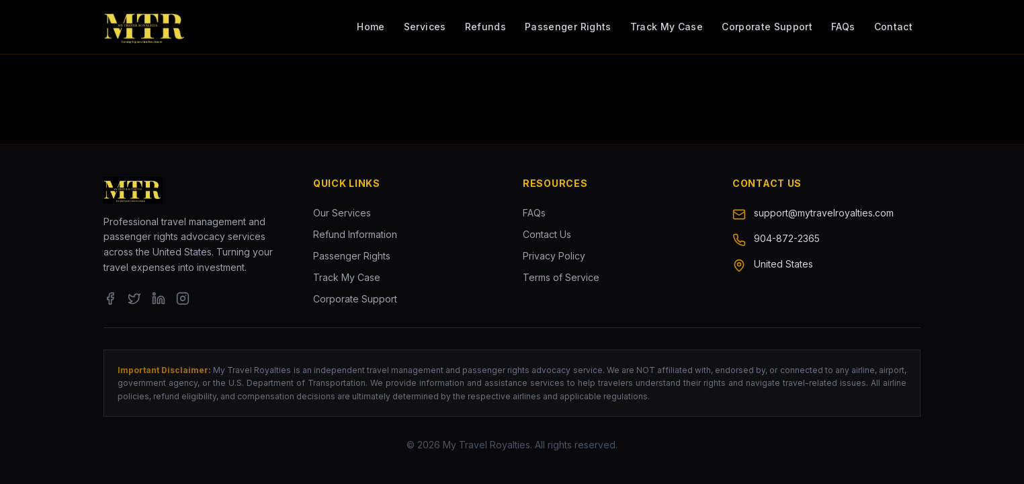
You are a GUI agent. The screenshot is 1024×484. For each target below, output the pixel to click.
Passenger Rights (568, 26)
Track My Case (666, 26)
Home (370, 26)
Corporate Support (767, 26)
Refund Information (355, 234)
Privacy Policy (554, 255)
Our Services (342, 212)
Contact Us (547, 234)
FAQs (843, 26)
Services (425, 26)
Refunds (485, 26)
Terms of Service (561, 277)
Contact (893, 26)
